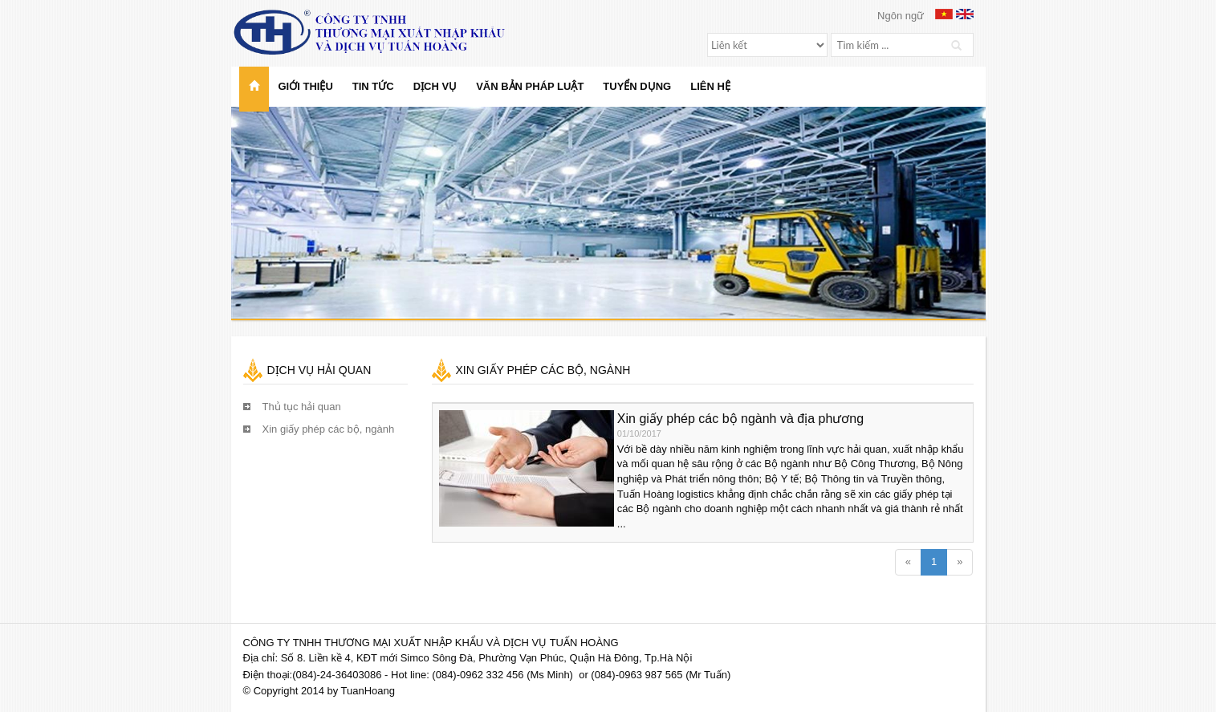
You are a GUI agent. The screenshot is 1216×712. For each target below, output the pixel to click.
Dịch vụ (435, 86)
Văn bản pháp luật (530, 86)
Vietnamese (944, 14)
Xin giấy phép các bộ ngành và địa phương (740, 418)
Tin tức (373, 86)
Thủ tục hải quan (301, 407)
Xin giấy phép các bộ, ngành (328, 429)
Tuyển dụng (637, 86)
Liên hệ (710, 86)
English (965, 14)
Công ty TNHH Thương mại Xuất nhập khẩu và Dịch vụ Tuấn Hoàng (384, 32)
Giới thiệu (306, 86)
